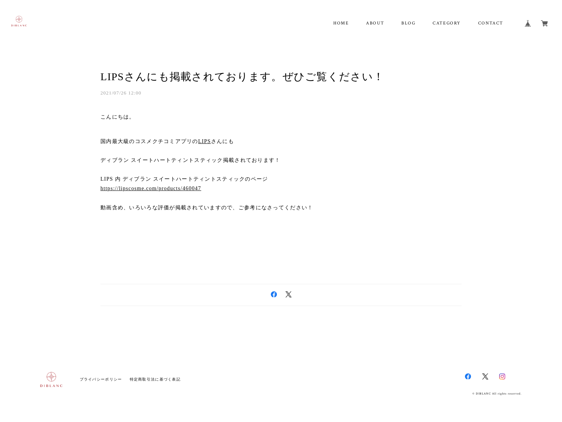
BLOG (408, 23)
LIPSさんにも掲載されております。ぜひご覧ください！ (242, 76)
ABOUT (375, 23)
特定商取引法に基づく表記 (155, 379)
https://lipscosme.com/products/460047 (150, 188)
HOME (341, 23)
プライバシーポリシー (101, 379)
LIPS (204, 141)
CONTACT (490, 23)
